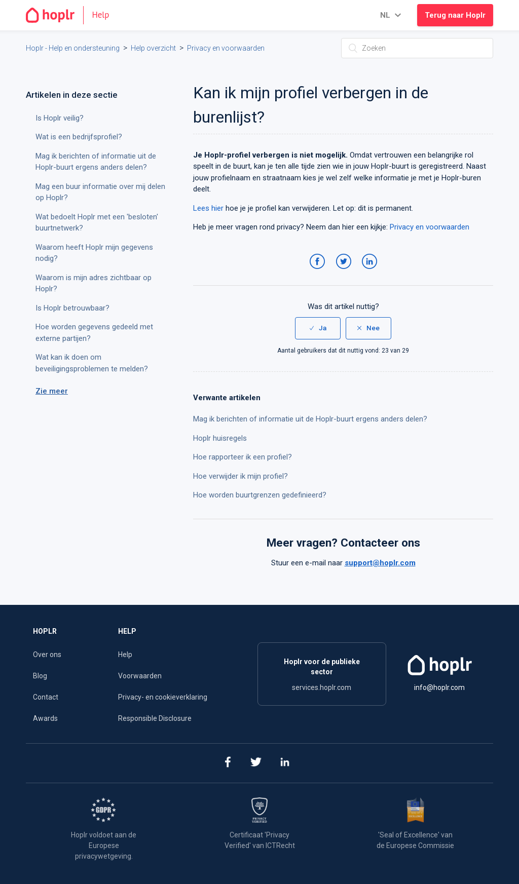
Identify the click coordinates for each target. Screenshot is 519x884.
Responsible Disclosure (155, 718)
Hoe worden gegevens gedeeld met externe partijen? (94, 332)
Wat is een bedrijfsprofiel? (78, 136)
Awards (45, 718)
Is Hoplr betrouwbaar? (72, 308)
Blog (40, 676)
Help (125, 654)
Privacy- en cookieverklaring (162, 697)
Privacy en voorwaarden (226, 48)
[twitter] (256, 763)
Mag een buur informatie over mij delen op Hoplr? (100, 192)
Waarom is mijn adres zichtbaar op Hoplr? (93, 283)
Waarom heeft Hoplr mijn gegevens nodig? (94, 253)
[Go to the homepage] (72, 15)
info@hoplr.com (439, 687)
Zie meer (51, 391)
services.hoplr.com (321, 687)
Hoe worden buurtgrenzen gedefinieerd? (259, 494)
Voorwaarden (140, 676)
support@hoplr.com (380, 562)
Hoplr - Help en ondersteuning (73, 48)
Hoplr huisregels (220, 438)
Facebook (319, 272)
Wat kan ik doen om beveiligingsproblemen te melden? (91, 363)
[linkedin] (285, 763)
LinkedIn (371, 272)
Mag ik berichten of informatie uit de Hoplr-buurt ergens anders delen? (310, 419)
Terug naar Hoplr (455, 15)
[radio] (318, 328)
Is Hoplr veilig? (59, 118)
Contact (45, 697)
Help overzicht (153, 48)
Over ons (47, 654)
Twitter (345, 272)
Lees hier (208, 208)
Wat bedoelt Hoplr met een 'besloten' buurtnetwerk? (96, 222)
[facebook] (227, 763)
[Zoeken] (417, 48)
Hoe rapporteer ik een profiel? (242, 457)
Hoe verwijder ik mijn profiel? (240, 476)
